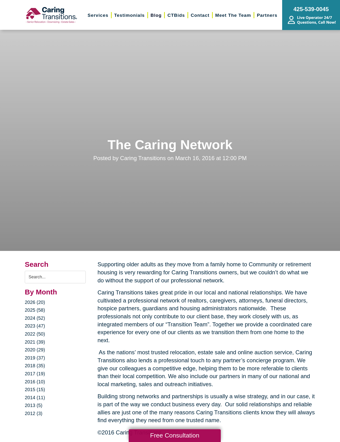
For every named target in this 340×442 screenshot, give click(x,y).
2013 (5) (33, 405)
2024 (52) (35, 318)
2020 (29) (35, 349)
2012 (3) (33, 413)
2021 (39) (35, 342)
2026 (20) (35, 302)
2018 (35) (35, 365)
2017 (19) (35, 373)
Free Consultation (174, 435)
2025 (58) (35, 310)
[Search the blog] (55, 277)
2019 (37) (35, 357)
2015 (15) (35, 389)
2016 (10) (35, 381)
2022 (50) (35, 334)
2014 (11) (35, 397)
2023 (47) (35, 325)
